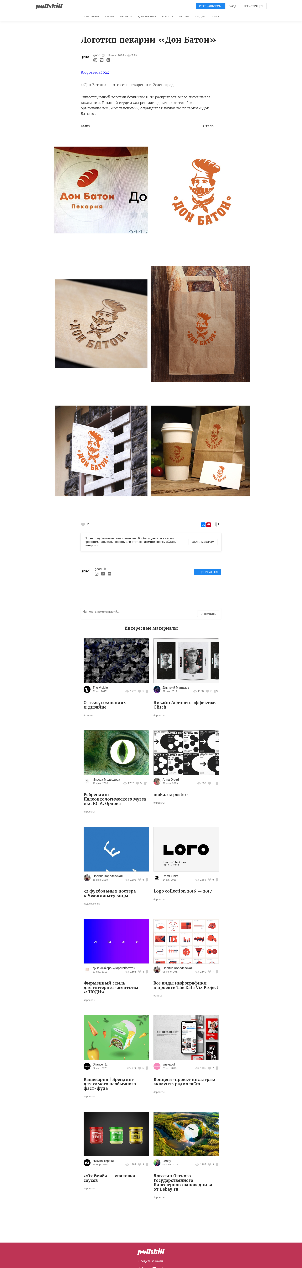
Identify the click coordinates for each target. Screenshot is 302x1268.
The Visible (100, 687)
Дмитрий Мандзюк (176, 687)
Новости (168, 16)
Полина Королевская (108, 876)
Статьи (109, 16)
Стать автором (210, 6)
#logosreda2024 (95, 72)
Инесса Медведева (106, 779)
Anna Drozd (171, 779)
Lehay (167, 1161)
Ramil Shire (171, 876)
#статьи (88, 715)
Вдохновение (147, 16)
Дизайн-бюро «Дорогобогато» (114, 968)
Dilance (98, 1064)
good (96, 55)
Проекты (126, 16)
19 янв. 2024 (115, 55)
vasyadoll (169, 1064)
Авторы (184, 16)
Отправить (208, 613)
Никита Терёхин (104, 1161)
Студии (200, 16)
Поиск (215, 16)
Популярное (91, 16)
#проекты (159, 715)
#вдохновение (92, 903)
